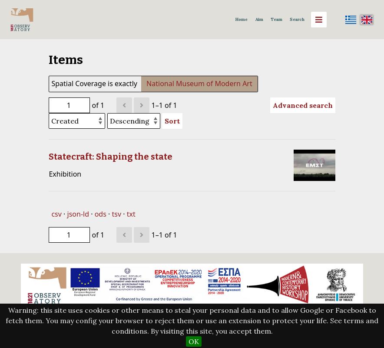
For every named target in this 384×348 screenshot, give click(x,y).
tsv (116, 214)
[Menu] (319, 19)
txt (131, 214)
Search (297, 19)
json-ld (78, 214)
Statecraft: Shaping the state (110, 156)
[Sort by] (77, 121)
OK (194, 341)
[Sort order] (133, 121)
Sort (172, 121)
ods (100, 214)
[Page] (69, 105)
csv (56, 214)
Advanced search (303, 105)
